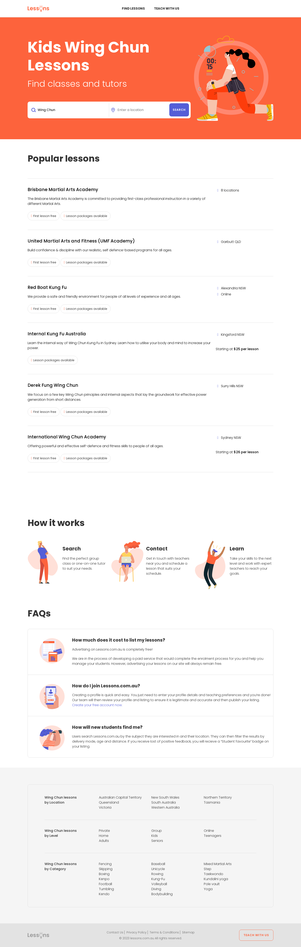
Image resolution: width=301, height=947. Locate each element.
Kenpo (104, 879)
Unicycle (158, 869)
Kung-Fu (158, 879)
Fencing (105, 863)
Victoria (105, 807)
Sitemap (188, 932)
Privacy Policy (136, 932)
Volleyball (159, 884)
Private (104, 830)
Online (209, 830)
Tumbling (106, 889)
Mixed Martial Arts (218, 863)
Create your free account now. (97, 705)
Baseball (158, 863)
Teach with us (166, 8)
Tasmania (212, 802)
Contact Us (115, 932)
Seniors (157, 840)
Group (156, 830)
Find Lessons (133, 8)
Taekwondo (213, 874)
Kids (154, 835)
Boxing (104, 874)
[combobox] (69, 110)
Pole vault (212, 884)
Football (105, 884)
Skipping (105, 869)
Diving (156, 889)
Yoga (208, 889)
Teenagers (212, 835)
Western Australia (165, 807)
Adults (104, 840)
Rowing (157, 874)
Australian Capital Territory (120, 797)
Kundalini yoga (216, 879)
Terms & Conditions (164, 932)
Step (207, 869)
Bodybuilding (162, 894)
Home (103, 835)
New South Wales (165, 797)
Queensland (109, 802)
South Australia (163, 802)
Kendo (104, 894)
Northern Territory (218, 797)
